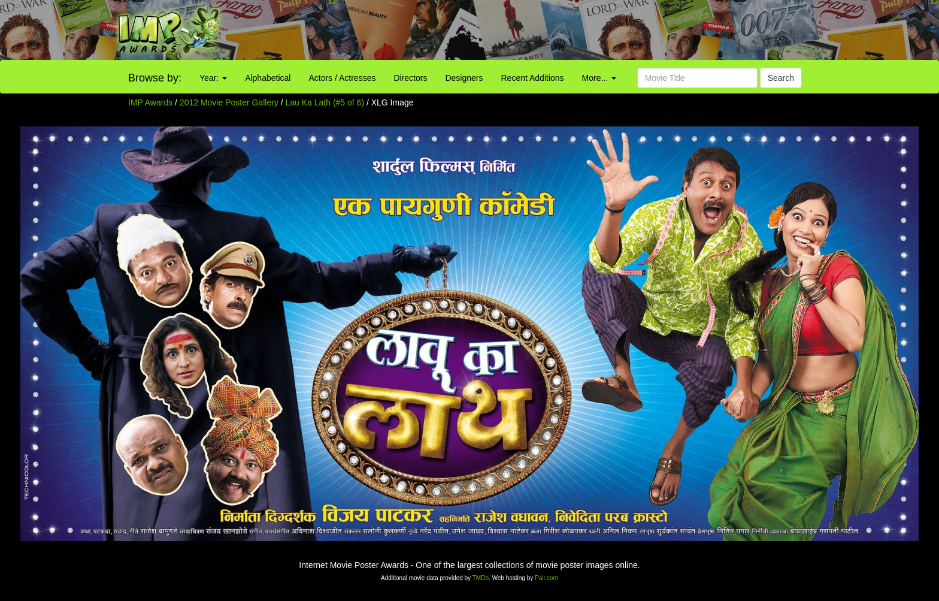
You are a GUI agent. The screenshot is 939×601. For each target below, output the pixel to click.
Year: (213, 78)
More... (599, 78)
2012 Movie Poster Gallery (229, 102)
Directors (410, 78)
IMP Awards (150, 102)
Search (781, 78)
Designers (464, 78)
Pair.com (546, 578)
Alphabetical (267, 78)
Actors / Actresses (341, 78)
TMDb (480, 578)
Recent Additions (532, 78)
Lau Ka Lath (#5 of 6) (325, 102)
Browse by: (154, 78)
